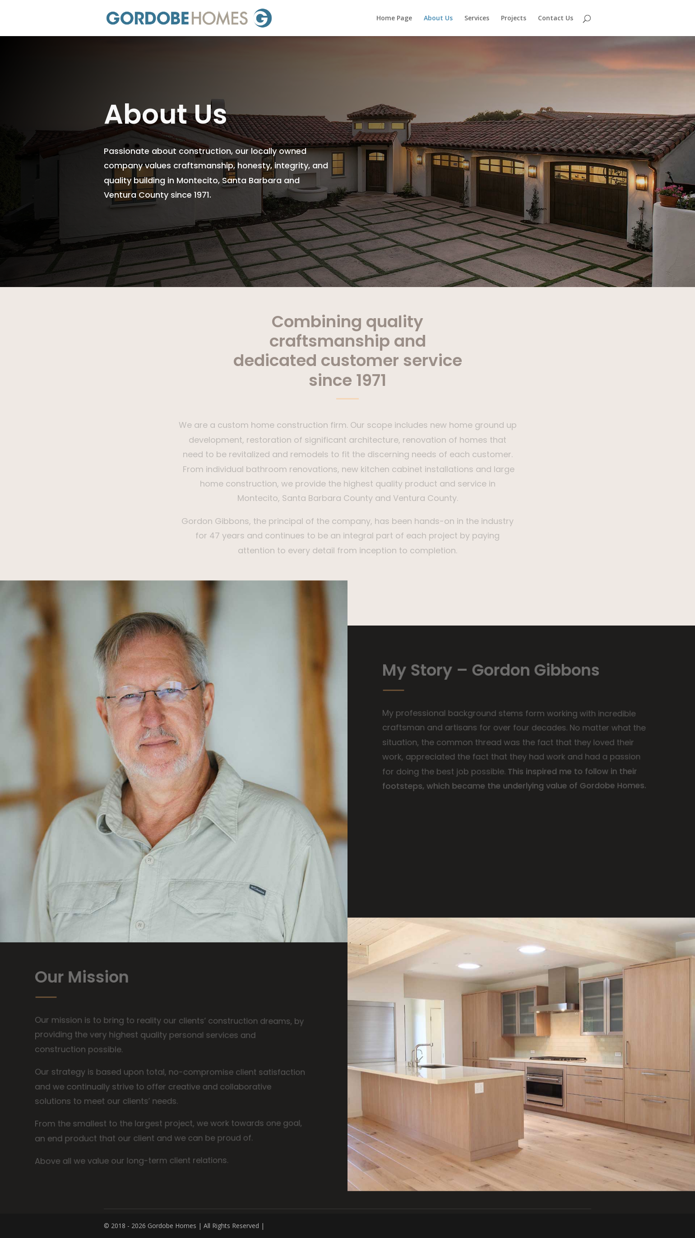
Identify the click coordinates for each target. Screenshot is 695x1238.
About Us (438, 18)
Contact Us (555, 18)
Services (476, 18)
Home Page (394, 18)
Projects (513, 18)
